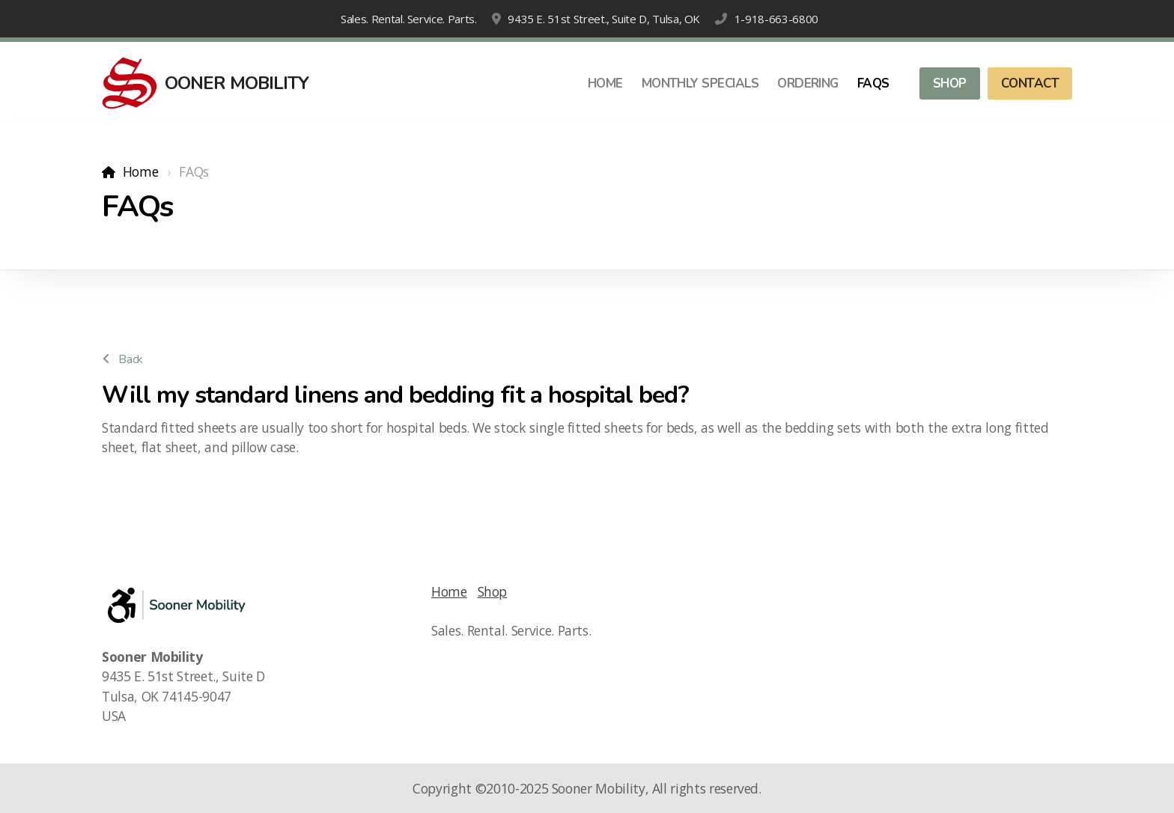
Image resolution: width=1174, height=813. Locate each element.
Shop (493, 591)
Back (123, 359)
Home (141, 171)
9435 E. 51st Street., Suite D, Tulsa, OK (604, 18)
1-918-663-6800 (776, 18)
